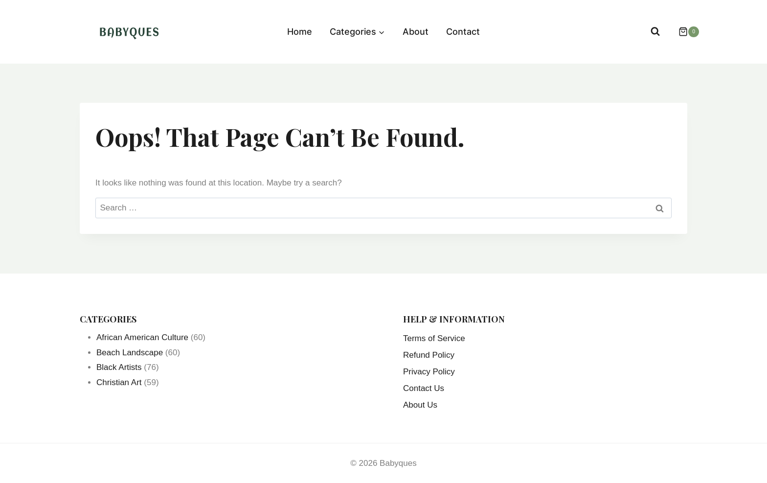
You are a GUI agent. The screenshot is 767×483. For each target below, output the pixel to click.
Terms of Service (434, 338)
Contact (463, 31)
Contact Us (423, 388)
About (416, 31)
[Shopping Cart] (684, 31)
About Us (420, 405)
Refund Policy (428, 355)
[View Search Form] (655, 31)
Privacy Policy (429, 371)
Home (299, 31)
